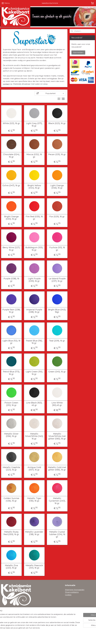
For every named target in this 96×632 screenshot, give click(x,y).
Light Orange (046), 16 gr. (57, 186)
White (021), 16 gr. (11, 123)
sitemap (41, 628)
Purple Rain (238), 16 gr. (11, 311)
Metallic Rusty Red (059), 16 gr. (11, 533)
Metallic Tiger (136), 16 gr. (34, 499)
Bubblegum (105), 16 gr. (34, 248)
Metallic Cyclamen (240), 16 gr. (57, 500)
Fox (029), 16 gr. (57, 216)
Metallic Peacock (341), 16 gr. (34, 566)
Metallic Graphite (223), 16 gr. (11, 468)
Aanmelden (78, 52)
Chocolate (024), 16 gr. (11, 155)
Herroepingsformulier (9, 616)
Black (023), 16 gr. (57, 123)
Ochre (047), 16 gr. (11, 185)
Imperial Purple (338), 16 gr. (34, 311)
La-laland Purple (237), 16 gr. (57, 279)
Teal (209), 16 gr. (57, 340)
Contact (4, 618)
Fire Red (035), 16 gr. (34, 217)
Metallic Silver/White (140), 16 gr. (34, 436)
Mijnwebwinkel (73, 628)
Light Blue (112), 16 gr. (11, 341)
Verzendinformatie (8, 613)
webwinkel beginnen (53, 628)
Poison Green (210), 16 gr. (11, 404)
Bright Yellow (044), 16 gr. (34, 186)
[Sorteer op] (50, 93)
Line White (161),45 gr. (57, 404)
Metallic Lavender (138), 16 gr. (34, 533)
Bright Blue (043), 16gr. (57, 311)
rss (45, 628)
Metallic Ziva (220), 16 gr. (11, 566)
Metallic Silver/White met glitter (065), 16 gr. (57, 436)
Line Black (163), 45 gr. (34, 404)
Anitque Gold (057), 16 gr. (34, 468)
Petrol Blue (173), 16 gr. (11, 373)
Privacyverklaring (72, 592)
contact (6, 84)
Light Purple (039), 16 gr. (34, 279)
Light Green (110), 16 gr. (34, 373)
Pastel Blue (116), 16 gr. (34, 341)
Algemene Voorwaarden (74, 590)
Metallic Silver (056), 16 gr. (11, 435)
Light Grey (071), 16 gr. (34, 124)
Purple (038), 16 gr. (11, 279)
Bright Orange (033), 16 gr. (11, 217)
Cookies (68, 595)
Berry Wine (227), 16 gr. (11, 248)
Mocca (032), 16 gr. (34, 155)
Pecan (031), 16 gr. (57, 154)
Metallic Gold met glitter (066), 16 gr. (57, 468)
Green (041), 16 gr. (57, 372)
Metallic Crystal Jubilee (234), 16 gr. (57, 534)
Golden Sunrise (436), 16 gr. (11, 499)
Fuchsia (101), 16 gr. (57, 248)
